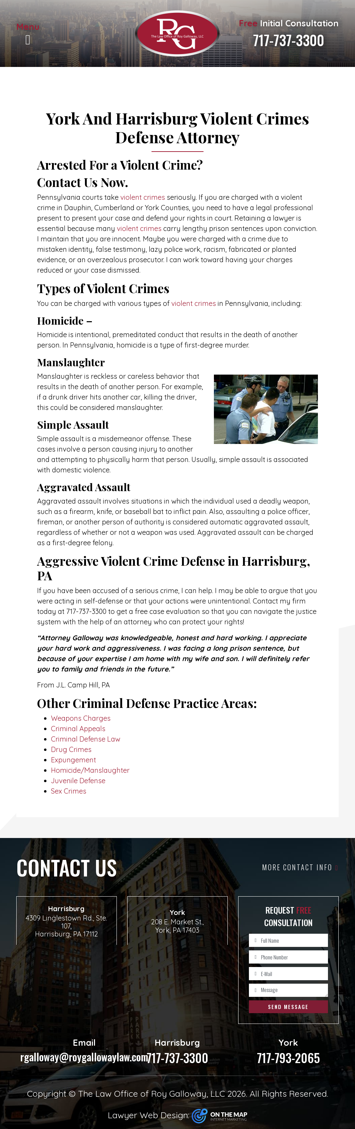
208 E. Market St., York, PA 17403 (177, 926)
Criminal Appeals (78, 728)
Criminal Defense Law (85, 739)
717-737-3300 (288, 39)
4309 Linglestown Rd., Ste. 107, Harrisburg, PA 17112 (66, 926)
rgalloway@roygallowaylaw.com (84, 1050)
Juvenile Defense (78, 780)
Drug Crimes (71, 749)
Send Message (288, 1006)
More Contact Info (300, 867)
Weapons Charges (81, 718)
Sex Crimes (68, 791)
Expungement (73, 759)
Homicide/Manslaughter (90, 770)
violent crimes (142, 197)
